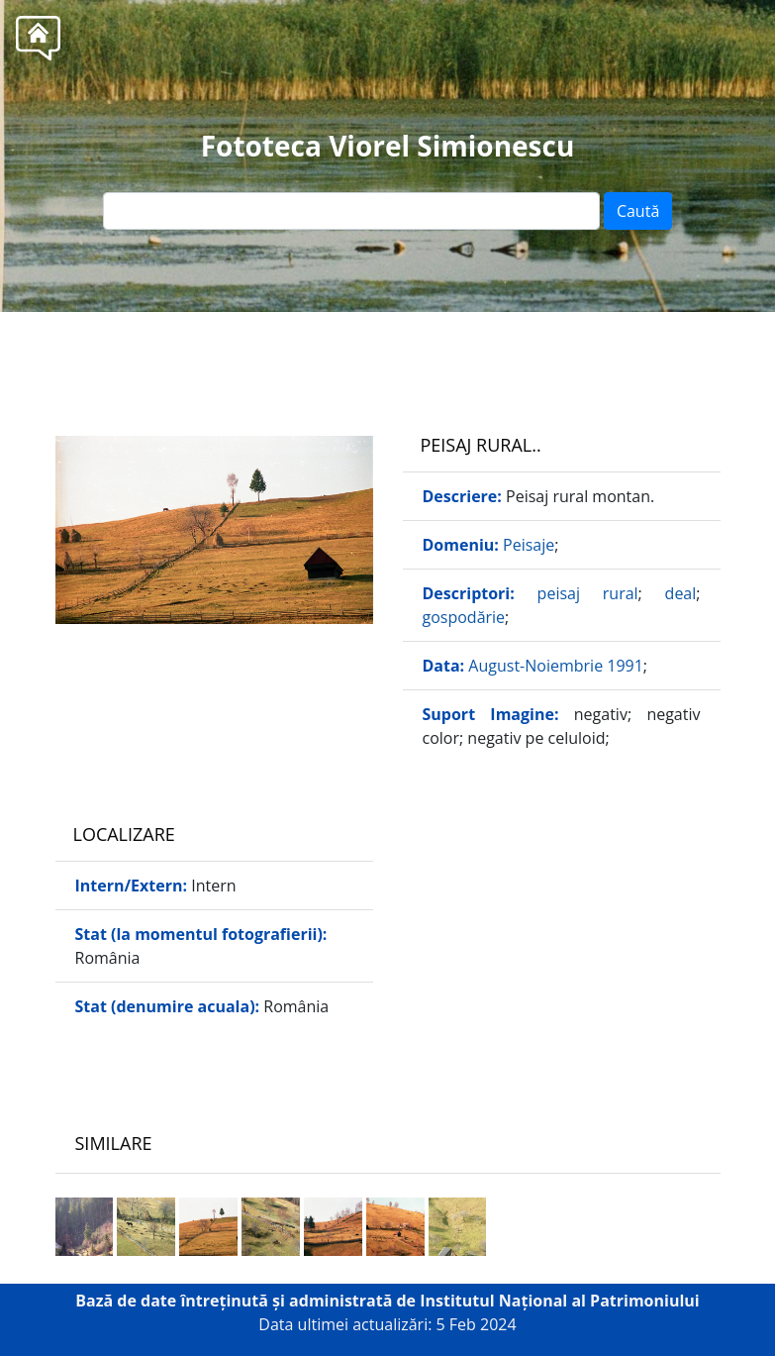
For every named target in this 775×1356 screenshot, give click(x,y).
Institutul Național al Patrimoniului (560, 1300)
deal (681, 593)
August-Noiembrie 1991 (555, 666)
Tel (424, 356)
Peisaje (528, 545)
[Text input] (351, 211)
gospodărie (464, 617)
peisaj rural (587, 593)
